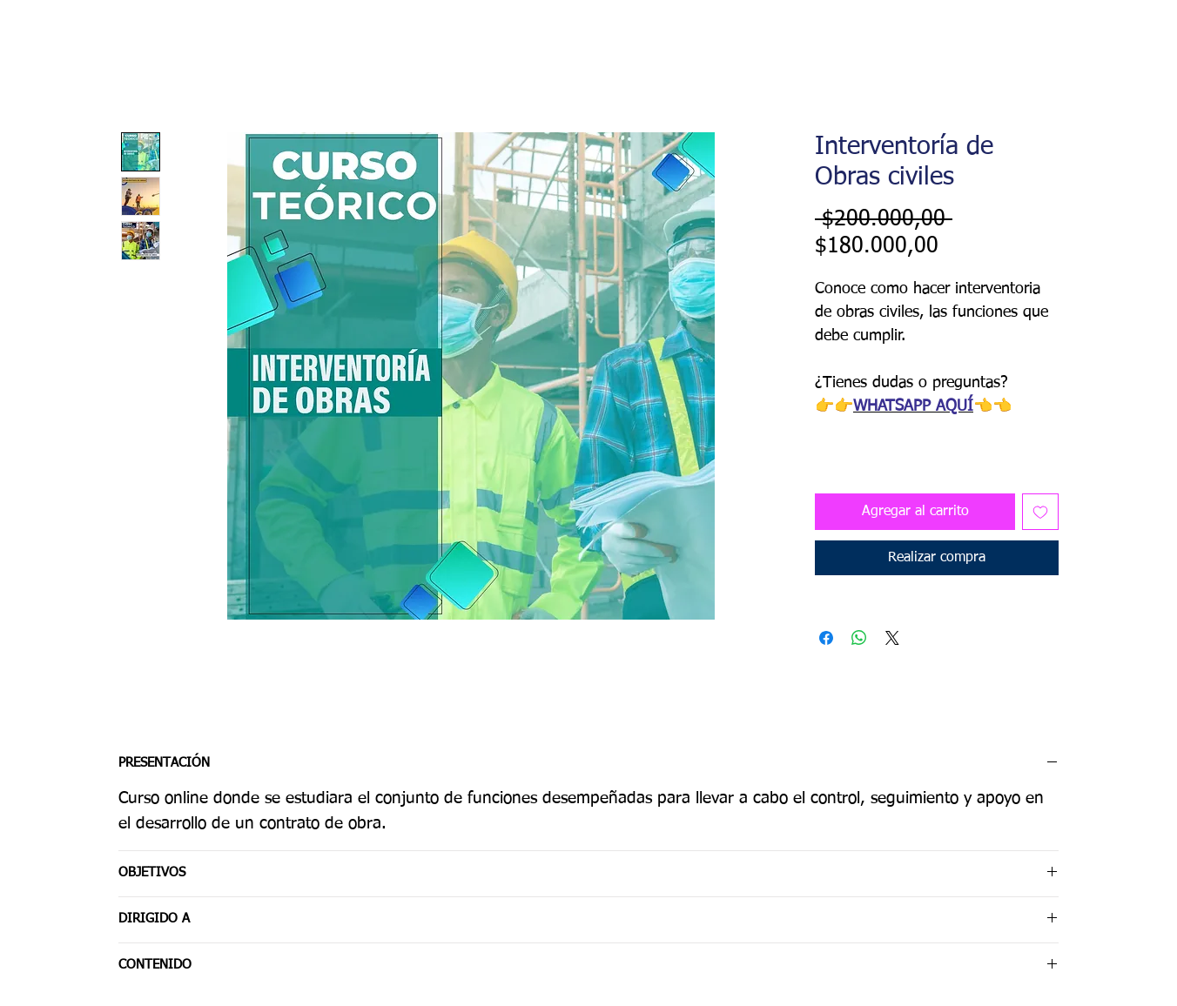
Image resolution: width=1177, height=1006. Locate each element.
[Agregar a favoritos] (1040, 511)
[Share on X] (892, 637)
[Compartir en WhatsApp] (859, 637)
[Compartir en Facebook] (826, 637)
